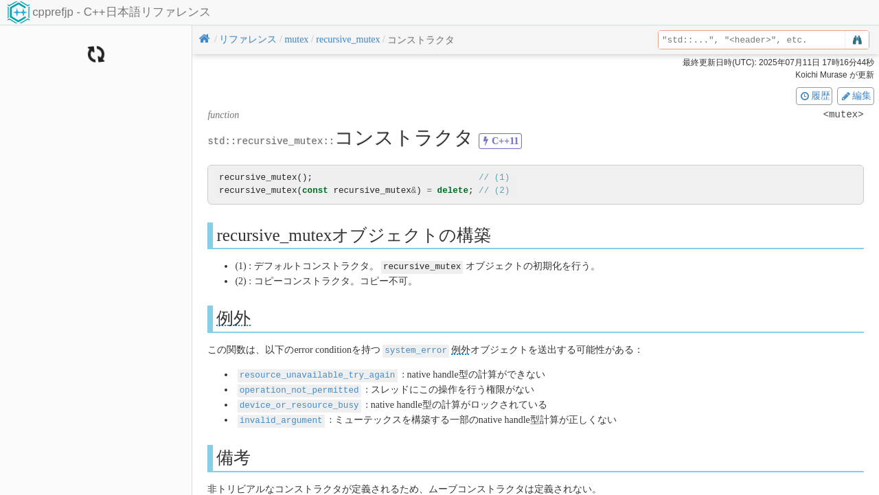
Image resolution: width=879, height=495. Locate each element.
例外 (233, 317)
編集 (855, 95)
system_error (416, 349)
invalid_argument (281, 416)
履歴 (814, 95)
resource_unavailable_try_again (318, 373)
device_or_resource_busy (299, 402)
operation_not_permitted (299, 387)
